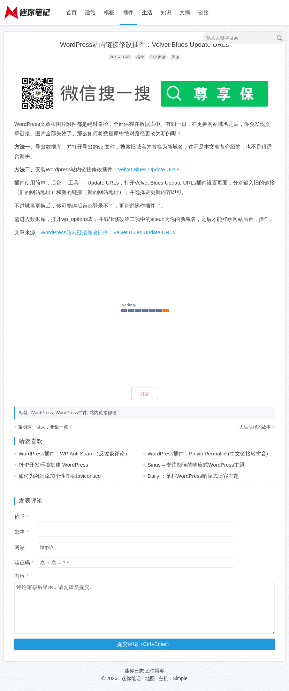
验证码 (22, 563)
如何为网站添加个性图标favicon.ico (59, 476)
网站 (19, 547)
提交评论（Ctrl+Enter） (144, 644)
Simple (180, 678)
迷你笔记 (131, 678)
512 (153, 57)
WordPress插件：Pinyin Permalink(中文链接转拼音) (207, 453)
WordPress (41, 412)
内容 (19, 576)
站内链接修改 (103, 412)
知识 (166, 12)
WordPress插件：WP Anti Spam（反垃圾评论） (74, 453)
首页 (71, 12)
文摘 (185, 12)
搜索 (279, 38)
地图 (150, 678)
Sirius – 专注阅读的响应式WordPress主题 (195, 465)
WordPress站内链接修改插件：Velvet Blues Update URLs (107, 232)
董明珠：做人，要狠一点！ (45, 427)
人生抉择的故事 (255, 427)
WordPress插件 (71, 412)
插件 (128, 12)
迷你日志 (134, 671)
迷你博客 (155, 671)
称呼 (19, 517)
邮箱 (19, 532)
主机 (163, 678)
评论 (176, 57)
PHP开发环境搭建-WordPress (53, 465)
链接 (203, 12)
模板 (109, 12)
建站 (90, 12)
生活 (147, 12)
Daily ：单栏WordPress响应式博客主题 (192, 476)
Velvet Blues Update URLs (149, 169)
